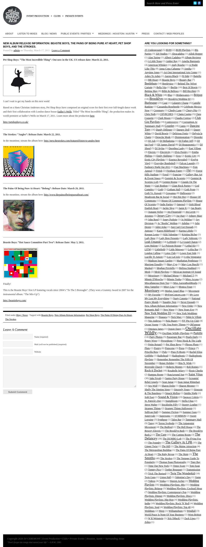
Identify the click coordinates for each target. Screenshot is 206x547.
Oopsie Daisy (174, 328)
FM (188, 170)
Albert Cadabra (172, 57)
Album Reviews (193, 57)
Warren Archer (177, 481)
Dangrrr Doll (182, 129)
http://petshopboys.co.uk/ (15, 122)
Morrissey (152, 290)
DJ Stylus (159, 148)
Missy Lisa (169, 286)
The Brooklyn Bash (175, 430)
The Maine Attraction (185, 446)
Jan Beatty (196, 208)
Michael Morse (171, 275)
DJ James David (166, 144)
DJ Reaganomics (187, 144)
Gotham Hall (173, 189)
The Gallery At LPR (178, 442)
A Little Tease (155, 61)
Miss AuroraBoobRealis (185, 283)
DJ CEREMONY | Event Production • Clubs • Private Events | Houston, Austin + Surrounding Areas (69, 12)
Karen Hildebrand (166, 230)
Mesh (147, 271)
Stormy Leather (190, 404)
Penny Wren (151, 340)
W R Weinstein (155, 518)
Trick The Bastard (157, 473)
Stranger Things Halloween (178, 408)
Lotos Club (170, 253)
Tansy (151, 423)
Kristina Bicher (189, 234)
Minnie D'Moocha (154, 279)
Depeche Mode (163, 137)
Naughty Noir (169, 302)
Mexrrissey (153, 275)
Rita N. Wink (185, 363)
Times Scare (179, 465)
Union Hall (165, 477)
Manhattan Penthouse (187, 260)
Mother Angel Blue (174, 290)
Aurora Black (171, 76)
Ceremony (159, 110)
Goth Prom (189, 189)
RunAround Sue (175, 374)
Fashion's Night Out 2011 (157, 167)
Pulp (164, 351)
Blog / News (49, 33)
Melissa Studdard (187, 268)
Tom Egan (194, 465)
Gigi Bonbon (161, 185)
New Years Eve (186, 309)
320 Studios (162, 53)
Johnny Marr (195, 215)
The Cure (161, 434)
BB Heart (153, 79)
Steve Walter (151, 404)
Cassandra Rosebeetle (168, 106)
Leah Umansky (153, 241)
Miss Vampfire (152, 286)
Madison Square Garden (160, 260)
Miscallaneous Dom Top (157, 283)
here (92, 115)
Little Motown (176, 249)
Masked (149, 268)
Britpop (198, 94)
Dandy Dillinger (164, 129)
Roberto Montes (174, 366)
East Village (195, 148)
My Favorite (154, 294)
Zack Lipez (190, 518)
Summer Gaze (190, 412)
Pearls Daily (192, 337)
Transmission (193, 469)
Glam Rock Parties (181, 185)
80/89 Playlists (183, 50)
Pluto (147, 348)
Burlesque (151, 102)
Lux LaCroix (173, 256)
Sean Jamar (168, 382)
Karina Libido (186, 230)
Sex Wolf (152, 385)
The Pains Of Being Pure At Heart (116, 315)
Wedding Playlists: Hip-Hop (159, 499)
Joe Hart (180, 215)
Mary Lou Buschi (190, 264)
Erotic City (190, 155)
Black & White (153, 94)
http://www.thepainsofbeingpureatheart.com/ (66, 194)
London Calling (152, 253)
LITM (148, 249)
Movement (194, 290)
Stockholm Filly (169, 404)
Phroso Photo (192, 344)
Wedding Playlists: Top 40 (177, 507)
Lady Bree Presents (169, 238)
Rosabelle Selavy (176, 370)
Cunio (182, 126)
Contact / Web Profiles (169, 33)
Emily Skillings (164, 155)
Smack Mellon (172, 393)
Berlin (174, 87)
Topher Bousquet (173, 469)
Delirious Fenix (180, 133)
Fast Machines (181, 167)
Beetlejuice (168, 83)
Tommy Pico (154, 469)
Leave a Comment (61, 50)
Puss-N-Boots (178, 351)
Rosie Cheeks (196, 370)
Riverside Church (153, 366)
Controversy (171, 122)
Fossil (166, 174)
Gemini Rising (170, 182)
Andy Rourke (178, 64)
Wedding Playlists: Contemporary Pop (167, 492)
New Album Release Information (70, 315)
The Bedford (166, 427)
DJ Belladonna (167, 140)
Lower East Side (188, 253)
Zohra (148, 522)
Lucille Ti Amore (154, 256)
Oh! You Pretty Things (174, 324)
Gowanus (171, 193)
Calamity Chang (180, 102)
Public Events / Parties (76, 33)
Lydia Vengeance (192, 256)
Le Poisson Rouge (171, 245)
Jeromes (149, 215)
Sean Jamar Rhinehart (189, 382)
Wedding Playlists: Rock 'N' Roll (173, 503)
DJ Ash (151, 140)
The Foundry (154, 442)
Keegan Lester (152, 234)
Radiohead (162, 355)
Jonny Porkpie (170, 219)
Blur (170, 95)
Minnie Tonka (174, 279)
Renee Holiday (166, 363)
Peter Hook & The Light (189, 340)
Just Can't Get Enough (182, 227)
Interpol (181, 204)
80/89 (169, 50)
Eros (178, 155)
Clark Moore (164, 118)
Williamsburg (176, 510)
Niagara (163, 317)
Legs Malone (151, 245)
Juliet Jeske (161, 227)
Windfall (191, 510)
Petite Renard (155, 344)
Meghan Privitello (166, 268)
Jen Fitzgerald (174, 211)
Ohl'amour (195, 324)
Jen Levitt (191, 211)
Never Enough (188, 302)
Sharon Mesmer (187, 385)
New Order (187, 305)
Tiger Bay (195, 462)
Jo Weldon (186, 219)
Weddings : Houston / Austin (117, 33)
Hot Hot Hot (179, 196)
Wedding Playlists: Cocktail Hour (184, 488)
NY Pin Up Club (190, 320)
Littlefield (160, 249)
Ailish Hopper (195, 53)
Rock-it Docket (153, 370)
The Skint (183, 454)
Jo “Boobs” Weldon (167, 223)
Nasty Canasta (180, 298)
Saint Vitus (196, 374)
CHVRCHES (166, 114)
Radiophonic (178, 355)
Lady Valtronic (190, 238)
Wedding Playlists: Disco (179, 495)
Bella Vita (161, 87)
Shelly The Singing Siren (157, 389)
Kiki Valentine (170, 234)
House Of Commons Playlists (176, 200)
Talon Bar (176, 419)
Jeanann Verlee (155, 211)
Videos (151, 481)
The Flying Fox (193, 438)
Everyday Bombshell (164, 163)
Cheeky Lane (174, 110)
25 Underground (153, 50)
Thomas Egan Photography (172, 462)
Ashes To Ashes (152, 76)
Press (145, 33)
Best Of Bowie (190, 87)
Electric (152, 152)
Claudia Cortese (183, 118)
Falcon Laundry (188, 163)
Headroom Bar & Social (157, 196)
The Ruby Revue (165, 454)
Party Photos (156, 337)
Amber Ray (172, 61)
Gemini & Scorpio (175, 178)
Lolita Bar (193, 249)
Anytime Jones (152, 72)
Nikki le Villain (193, 317)
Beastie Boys (47, 315)
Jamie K (183, 208)
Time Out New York (158, 465)
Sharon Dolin (168, 385)
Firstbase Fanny (174, 170)
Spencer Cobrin (191, 397)
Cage (165, 102)
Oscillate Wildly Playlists (175, 333)
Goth (160, 189)
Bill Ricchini (189, 91)
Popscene (170, 348)
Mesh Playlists (161, 271)
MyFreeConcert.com (175, 294)
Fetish (159, 170)
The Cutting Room (181, 434)
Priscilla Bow (151, 351)
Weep (161, 510)
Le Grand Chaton (189, 242)
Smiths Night (190, 393)
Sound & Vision (168, 397)
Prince (192, 348)
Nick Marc (176, 317)
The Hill (166, 446)
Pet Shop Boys (92, 315)
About (9, 33)
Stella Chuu (188, 400)
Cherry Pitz (191, 110)
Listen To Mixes (27, 33)
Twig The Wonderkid (182, 473)
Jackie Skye (168, 208)
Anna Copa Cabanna (169, 68)
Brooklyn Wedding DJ (179, 99)
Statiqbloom (171, 400)
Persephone (167, 340)
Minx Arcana (192, 279)
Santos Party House (175, 378)
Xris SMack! (173, 518)
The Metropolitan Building (158, 450)
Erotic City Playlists (155, 159)
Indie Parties (166, 204)
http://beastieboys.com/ (14, 300)
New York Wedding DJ (158, 313)
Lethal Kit (190, 245)
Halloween (185, 193)
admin (17, 50)
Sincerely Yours (182, 389)
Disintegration (182, 137)
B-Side (185, 76)
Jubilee (186, 223)
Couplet (169, 125)
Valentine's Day (183, 477)
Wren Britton (194, 514)
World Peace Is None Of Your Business (164, 514)
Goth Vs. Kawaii (153, 193)
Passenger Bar (174, 337)
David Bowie (161, 133)
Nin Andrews (154, 320)
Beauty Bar (185, 79)
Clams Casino (184, 114)
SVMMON (180, 415)
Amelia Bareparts (191, 61)
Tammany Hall (193, 419)
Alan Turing (154, 57)
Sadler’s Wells (64, 111)
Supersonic (164, 415)
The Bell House (184, 427)
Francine (177, 174)
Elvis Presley (181, 152)
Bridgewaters (183, 95)
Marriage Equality (154, 264)
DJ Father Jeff (186, 140)
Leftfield (171, 242)
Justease (149, 230)
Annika (187, 68)
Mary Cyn (172, 264)
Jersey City (164, 215)
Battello (197, 76)
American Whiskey (157, 64)
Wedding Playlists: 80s (172, 484)
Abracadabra (178, 53)
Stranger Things (153, 408)
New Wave (168, 309)
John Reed (153, 219)
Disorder (198, 137)
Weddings (150, 510)
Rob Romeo (193, 366)
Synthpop (162, 419)
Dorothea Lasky (177, 148)
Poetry (157, 348)
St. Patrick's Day (153, 400)
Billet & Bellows (170, 91)
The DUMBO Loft (172, 438)
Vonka (162, 481)
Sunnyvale (150, 415)
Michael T (188, 275)
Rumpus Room (155, 374)
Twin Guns (150, 477)
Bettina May (151, 91)
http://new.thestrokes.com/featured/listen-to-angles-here (72, 140)
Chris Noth (150, 114)
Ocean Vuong (151, 324)
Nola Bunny (172, 320)
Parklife (198, 333)
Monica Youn (185, 286)
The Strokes (10, 319)
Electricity (165, 152)
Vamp (198, 477)
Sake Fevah (155, 378)
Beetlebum (151, 83)
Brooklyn (156, 99)
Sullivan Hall (151, 412)
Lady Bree (150, 238)
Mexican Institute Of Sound (187, 271)
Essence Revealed (178, 159)
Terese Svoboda (166, 423)
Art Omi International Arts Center (180, 72)
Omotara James (156, 328)
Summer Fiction (170, 412)
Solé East (149, 397)
